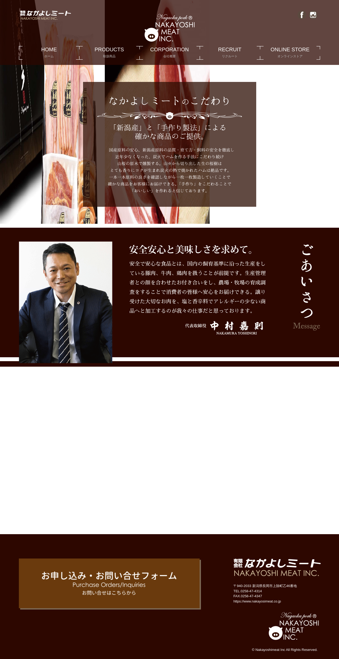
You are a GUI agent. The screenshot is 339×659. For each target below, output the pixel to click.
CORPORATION (169, 53)
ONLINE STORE (290, 53)
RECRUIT (230, 53)
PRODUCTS (109, 53)
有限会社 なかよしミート (255, 401)
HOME (49, 53)
